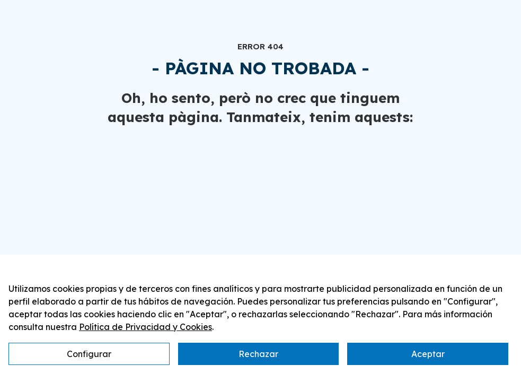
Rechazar (258, 354)
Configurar (89, 354)
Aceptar (428, 354)
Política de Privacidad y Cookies (145, 327)
